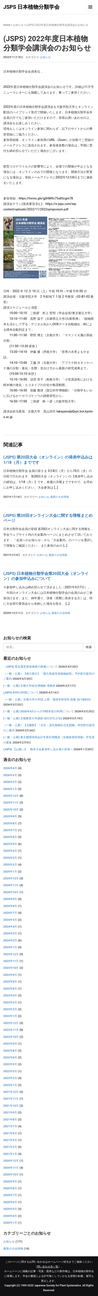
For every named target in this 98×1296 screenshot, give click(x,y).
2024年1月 (10, 947)
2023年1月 (10, 1016)
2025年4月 (10, 850)
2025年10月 (11, 809)
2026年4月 (10, 768)
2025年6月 (10, 837)
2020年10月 (11, 1174)
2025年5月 (10, 844)
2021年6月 (10, 1133)
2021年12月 (11, 1091)
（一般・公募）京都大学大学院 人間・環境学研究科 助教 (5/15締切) (47, 699)
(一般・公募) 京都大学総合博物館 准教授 (29, 685)
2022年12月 (11, 1023)
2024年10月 (11, 892)
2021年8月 (10, 1119)
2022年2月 (10, 1078)
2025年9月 (10, 816)
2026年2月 (10, 782)
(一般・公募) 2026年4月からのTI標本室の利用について (38, 711)
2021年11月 (11, 1098)
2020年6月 (10, 1202)
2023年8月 (10, 981)
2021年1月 (10, 1154)
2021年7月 (10, 1126)
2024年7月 (10, 912)
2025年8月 (10, 823)
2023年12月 (11, 954)
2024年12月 (11, 878)
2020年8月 (10, 1188)
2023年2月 (10, 1009)
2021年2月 (10, 1146)
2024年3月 (10, 933)
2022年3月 (10, 1071)
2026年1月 (10, 789)
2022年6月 (10, 1057)
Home (6, 25)
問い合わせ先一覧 (47, 1266)
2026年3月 (10, 775)
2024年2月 (10, 940)
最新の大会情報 (59, 496)
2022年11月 (11, 1029)
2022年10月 (11, 1036)
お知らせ (18, 25)
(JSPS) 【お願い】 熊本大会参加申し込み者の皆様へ (38, 749)
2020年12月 (11, 1160)
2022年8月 (10, 1050)
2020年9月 (10, 1181)
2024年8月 (10, 906)
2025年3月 (10, 857)
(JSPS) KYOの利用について (20, 692)
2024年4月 (10, 926)
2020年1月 (10, 1222)
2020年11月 (11, 1167)
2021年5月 (10, 1140)
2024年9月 (10, 899)
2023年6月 (10, 988)
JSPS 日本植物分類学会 (31, 7)
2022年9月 (10, 1043)
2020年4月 (10, 1216)
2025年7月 (10, 830)
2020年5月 (10, 1209)
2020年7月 (10, 1195)
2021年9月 (10, 1112)
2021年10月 (11, 1105)
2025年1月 (10, 871)
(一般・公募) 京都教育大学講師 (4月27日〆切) (32, 718)
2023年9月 (10, 974)
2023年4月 (10, 995)
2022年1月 (10, 1085)
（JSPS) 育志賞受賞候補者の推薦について (30, 666)
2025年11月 (11, 802)
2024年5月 (10, 919)
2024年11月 (11, 885)
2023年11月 (11, 961)
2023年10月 (11, 967)
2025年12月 (11, 795)
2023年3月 (10, 1002)
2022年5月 (10, 1064)
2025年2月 (10, 864)
